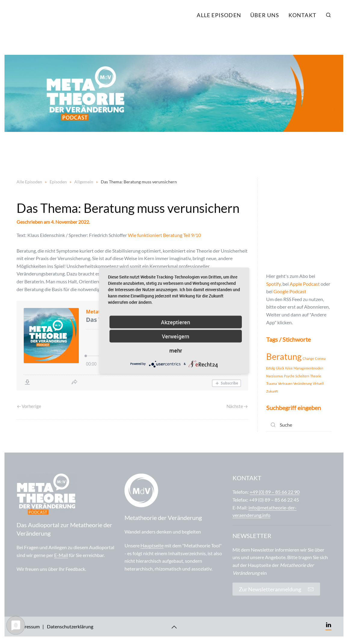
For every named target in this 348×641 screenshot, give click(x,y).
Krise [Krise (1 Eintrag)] (289, 368)
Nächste (237, 406)
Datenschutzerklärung (70, 626)
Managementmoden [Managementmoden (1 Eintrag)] (308, 368)
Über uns (264, 15)
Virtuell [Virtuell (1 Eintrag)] (318, 383)
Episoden (58, 181)
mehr (175, 350)
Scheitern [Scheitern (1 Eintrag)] (302, 376)
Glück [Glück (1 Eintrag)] (280, 368)
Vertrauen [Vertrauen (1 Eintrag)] (285, 383)
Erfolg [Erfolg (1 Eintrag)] (270, 368)
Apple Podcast (305, 284)
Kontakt (302, 15)
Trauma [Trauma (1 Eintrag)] (271, 383)
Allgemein (83, 181)
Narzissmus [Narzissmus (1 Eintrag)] (274, 376)
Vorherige (29, 406)
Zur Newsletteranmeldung (276, 589)
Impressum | (30, 626)
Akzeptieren (175, 321)
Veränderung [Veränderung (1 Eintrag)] (302, 383)
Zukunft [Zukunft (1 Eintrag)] (272, 391)
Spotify (273, 284)
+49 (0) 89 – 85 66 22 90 (275, 492)
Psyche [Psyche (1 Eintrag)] (289, 376)
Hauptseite (152, 545)
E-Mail (61, 555)
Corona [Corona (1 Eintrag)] (320, 358)
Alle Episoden (219, 15)
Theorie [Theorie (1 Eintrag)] (315, 376)
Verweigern (175, 336)
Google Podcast (289, 291)
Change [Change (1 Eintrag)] (308, 358)
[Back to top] (174, 627)
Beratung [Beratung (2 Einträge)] (284, 356)
